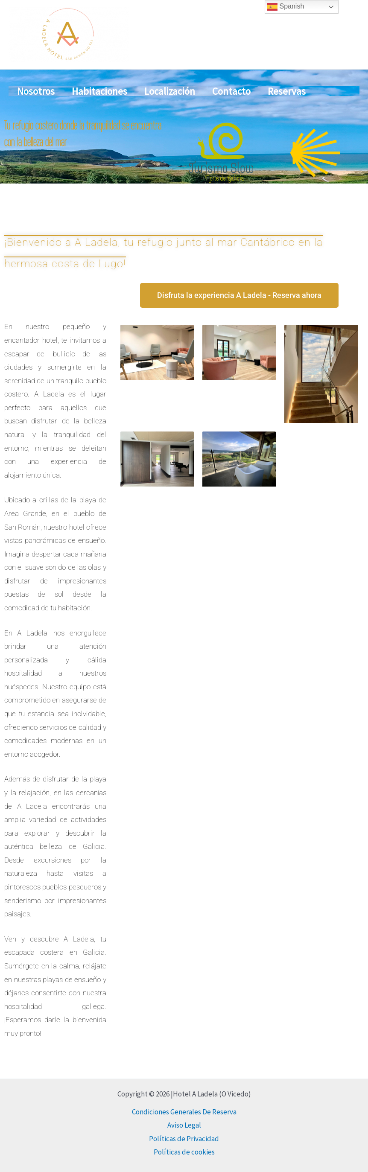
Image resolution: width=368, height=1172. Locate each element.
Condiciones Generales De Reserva (184, 1112)
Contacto (231, 113)
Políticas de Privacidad (184, 1138)
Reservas (287, 113)
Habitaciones (99, 113)
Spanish (285, 7)
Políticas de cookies (184, 1152)
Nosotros (36, 113)
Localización (169, 113)
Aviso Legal (184, 1125)
